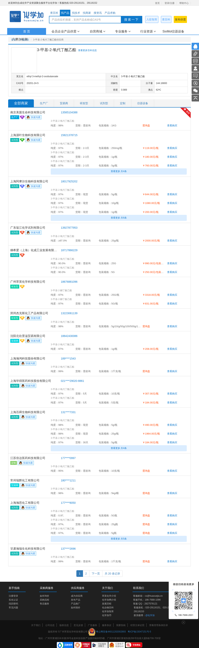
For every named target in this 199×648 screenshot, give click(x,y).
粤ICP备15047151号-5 (139, 631)
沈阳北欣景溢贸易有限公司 (27, 336)
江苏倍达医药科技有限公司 (27, 458)
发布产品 (75, 599)
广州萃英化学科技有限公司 (27, 281)
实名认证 (13, 599)
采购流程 (44, 599)
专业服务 (123, 31)
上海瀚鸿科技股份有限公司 (27, 358)
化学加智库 (108, 611)
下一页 (96, 573)
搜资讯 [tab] (98, 12)
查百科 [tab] (54, 12)
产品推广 (75, 603)
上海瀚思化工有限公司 (24, 502)
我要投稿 (121, 625)
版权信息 (64, 625)
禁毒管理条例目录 (158, 625)
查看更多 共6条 (119, 217)
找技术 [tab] (76, 12)
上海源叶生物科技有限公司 (27, 135)
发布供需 (180, 19)
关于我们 (35, 625)
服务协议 (106, 625)
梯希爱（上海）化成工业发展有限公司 (34, 250)
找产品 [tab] (65, 12)
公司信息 (50, 625)
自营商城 (98, 31)
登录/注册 (170, 3)
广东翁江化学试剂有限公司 (27, 227)
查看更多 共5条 (119, 538)
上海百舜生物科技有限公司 (27, 412)
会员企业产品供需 (65, 31)
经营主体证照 (137, 625)
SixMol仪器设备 (173, 31)
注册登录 (13, 596)
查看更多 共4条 (119, 171)
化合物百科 (108, 607)
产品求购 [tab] (110, 12)
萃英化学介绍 (109, 596)
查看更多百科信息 (87, 50)
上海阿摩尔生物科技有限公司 (29, 181)
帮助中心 (184, 3)
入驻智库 (151, 19)
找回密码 (13, 603)
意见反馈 (78, 625)
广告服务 (92, 625)
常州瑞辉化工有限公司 (24, 480)
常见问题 (13, 607)
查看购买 (172, 125)
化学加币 (106, 615)
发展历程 (106, 603)
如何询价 (44, 596)
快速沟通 (33, 117)
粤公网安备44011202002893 (111, 631)
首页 (157, 3)
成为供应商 (77, 596)
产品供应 (24, 39)
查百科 (166, 19)
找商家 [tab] (87, 12)
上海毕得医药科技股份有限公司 (30, 380)
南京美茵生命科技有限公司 (27, 112)
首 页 (26, 31)
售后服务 (44, 603)
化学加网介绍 (109, 599)
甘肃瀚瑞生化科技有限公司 (27, 548)
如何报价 (75, 607)
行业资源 (148, 31)
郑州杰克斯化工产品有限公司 (29, 313)
